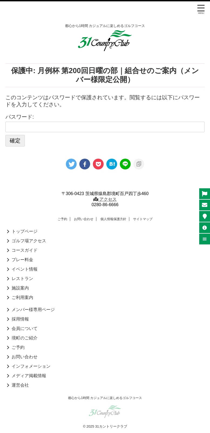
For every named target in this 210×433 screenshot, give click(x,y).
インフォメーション (31, 366)
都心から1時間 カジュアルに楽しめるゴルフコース (105, 398)
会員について (25, 328)
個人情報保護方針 (113, 219)
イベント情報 (25, 269)
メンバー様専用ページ (33, 309)
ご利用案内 (22, 297)
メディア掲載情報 (29, 375)
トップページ (25, 231)
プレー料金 (22, 259)
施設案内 (20, 288)
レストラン (22, 278)
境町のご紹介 (25, 338)
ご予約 (62, 219)
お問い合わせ (83, 219)
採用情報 (20, 319)
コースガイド (25, 250)
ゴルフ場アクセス (29, 240)
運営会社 (20, 385)
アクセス (105, 199)
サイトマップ (143, 219)
